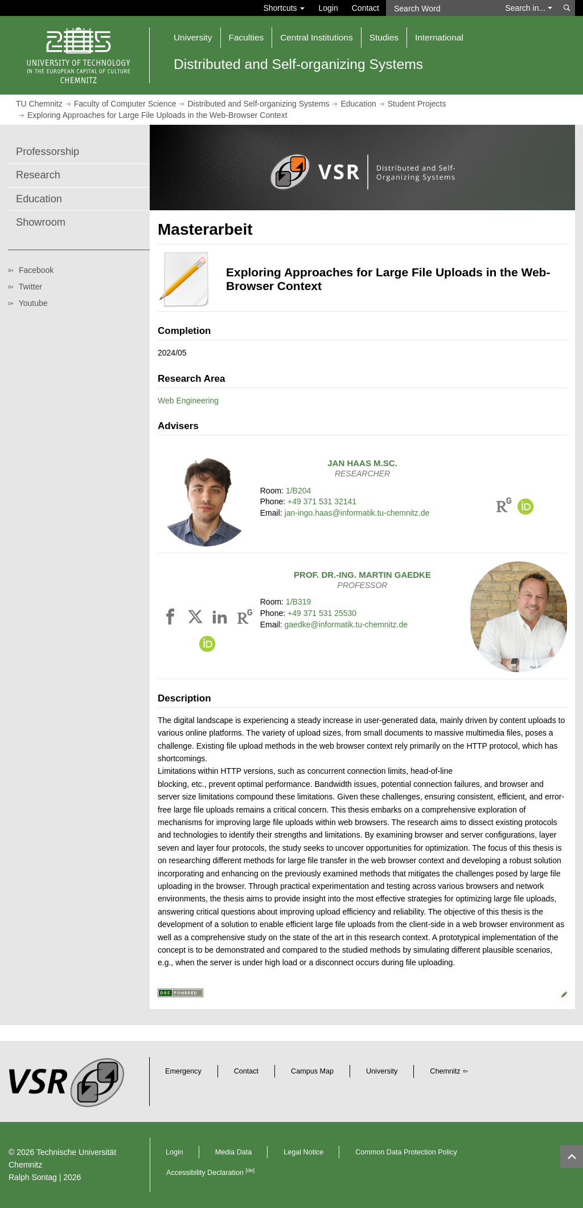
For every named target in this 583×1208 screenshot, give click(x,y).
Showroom (40, 222)
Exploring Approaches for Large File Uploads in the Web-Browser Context (157, 115)
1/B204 (298, 490)
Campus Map (312, 1071)
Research (38, 175)
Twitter (30, 286)
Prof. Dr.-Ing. (362, 574)
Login (328, 8)
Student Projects (417, 103)
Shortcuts (284, 8)
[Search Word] (442, 8)
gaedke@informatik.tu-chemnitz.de (346, 624)
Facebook (36, 270)
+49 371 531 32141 (322, 501)
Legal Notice (303, 1152)
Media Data (233, 1152)
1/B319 (298, 601)
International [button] (439, 37)
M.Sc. (362, 463)
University (381, 1071)
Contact (365, 8)
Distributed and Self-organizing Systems (258, 103)
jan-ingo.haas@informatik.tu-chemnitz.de (357, 512)
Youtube (33, 303)
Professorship (47, 151)
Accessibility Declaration (210, 1173)
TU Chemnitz (39, 103)
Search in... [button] (528, 8)
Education (358, 103)
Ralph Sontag (33, 1177)
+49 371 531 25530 (322, 613)
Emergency (183, 1071)
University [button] (193, 37)
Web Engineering (188, 400)
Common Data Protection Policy (406, 1152)
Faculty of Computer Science (125, 103)
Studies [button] (384, 37)
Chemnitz (445, 1071)
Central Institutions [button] (316, 37)
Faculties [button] (246, 37)
